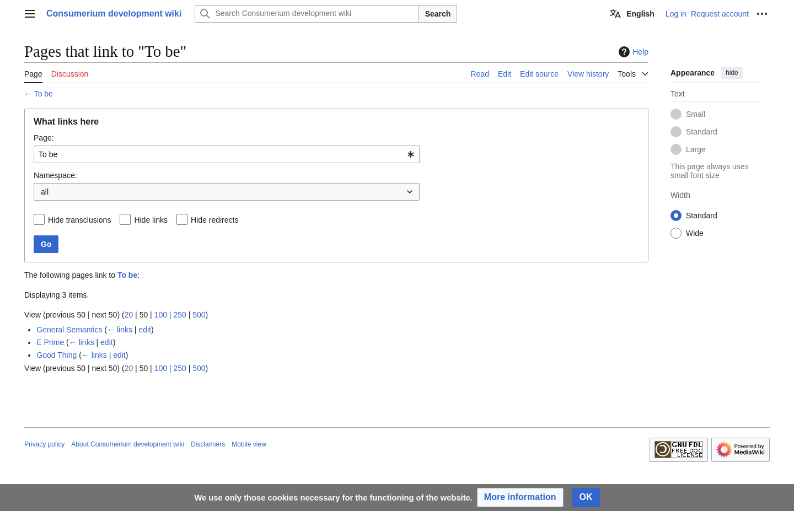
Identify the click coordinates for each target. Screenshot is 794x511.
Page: (44, 137)
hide (732, 73)
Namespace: (55, 175)
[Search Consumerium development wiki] (307, 14)
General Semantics (69, 329)
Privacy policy (44, 444)
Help (632, 51)
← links (119, 329)
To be (43, 93)
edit (144, 329)
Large (696, 149)
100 (160, 314)
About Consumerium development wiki (127, 444)
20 (129, 314)
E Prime (50, 342)
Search (438, 13)
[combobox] (227, 154)
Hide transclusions (79, 220)
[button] (520, 497)
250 (179, 314)
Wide (695, 233)
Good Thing (56, 355)
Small (695, 114)
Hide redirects (214, 220)
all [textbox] (45, 191)
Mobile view (249, 444)
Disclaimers (208, 444)
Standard (701, 131)
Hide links (151, 220)
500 (198, 314)
